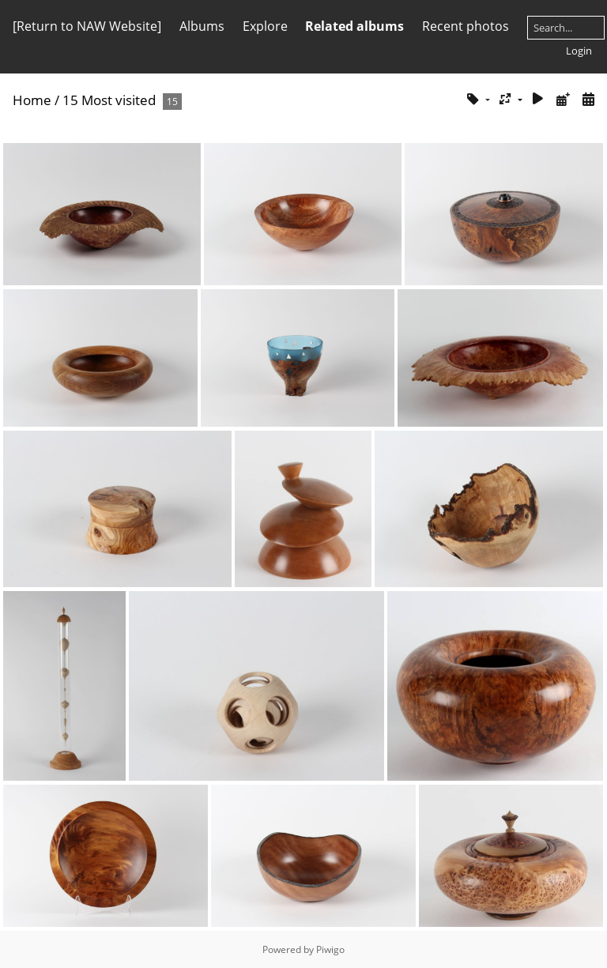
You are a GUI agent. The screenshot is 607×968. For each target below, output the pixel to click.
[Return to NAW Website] (87, 26)
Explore (265, 26)
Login (579, 50)
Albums (201, 26)
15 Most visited (109, 100)
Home (32, 100)
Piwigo (330, 949)
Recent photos (465, 26)
